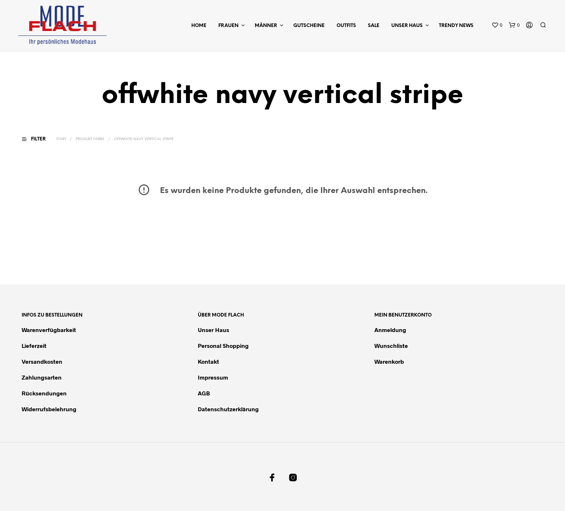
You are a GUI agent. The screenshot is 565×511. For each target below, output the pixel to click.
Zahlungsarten (42, 377)
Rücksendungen (44, 393)
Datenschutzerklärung (228, 408)
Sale (373, 25)
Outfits (346, 25)
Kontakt (208, 361)
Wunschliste (391, 345)
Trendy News (456, 25)
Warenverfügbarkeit (49, 329)
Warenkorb (389, 361)
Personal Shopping (223, 345)
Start (61, 139)
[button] (496, 25)
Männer (266, 25)
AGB (204, 393)
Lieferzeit (34, 345)
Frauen (228, 25)
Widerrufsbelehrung (49, 408)
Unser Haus (407, 25)
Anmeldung (390, 329)
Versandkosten (42, 361)
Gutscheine (309, 25)
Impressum (213, 377)
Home (198, 25)
